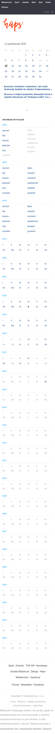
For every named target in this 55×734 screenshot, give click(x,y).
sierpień (31, 173)
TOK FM (30, 665)
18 (47, 66)
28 (19, 76)
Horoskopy (41, 665)
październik (33, 183)
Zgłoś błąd (38, 705)
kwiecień (6, 145)
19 (6, 71)
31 (40, 76)
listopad (31, 188)
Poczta (46, 12)
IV (28, 245)
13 (13, 66)
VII (3, 250)
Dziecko (4, 7)
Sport (17, 2)
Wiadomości (6, 2)
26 (6, 76)
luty (3, 135)
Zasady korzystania (22, 705)
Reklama (21, 701)
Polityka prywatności (36, 701)
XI (37, 250)
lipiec (30, 168)
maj (4, 150)
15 (26, 66)
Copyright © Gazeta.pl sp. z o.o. (27, 696)
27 (13, 76)
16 (33, 66)
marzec (5, 140)
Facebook (38, 684)
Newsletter (26, 684)
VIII (12, 250)
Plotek (48, 2)
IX (20, 250)
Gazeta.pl (35, 677)
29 (26, 76)
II (11, 245)
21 (19, 71)
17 (40, 66)
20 (13, 71)
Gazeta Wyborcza (19, 671)
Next (41, 2)
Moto (34, 2)
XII (45, 250)
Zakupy (34, 671)
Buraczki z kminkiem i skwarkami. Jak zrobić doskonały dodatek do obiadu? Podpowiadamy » (28, 87)
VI (45, 245)
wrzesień (32, 178)
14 (19, 66)
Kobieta (25, 2)
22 (26, 71)
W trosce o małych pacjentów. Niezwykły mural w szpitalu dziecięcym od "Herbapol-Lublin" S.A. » (28, 95)
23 (33, 71)
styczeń (5, 130)
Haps (42, 671)
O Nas (13, 701)
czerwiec (6, 193)
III (20, 245)
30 (33, 76)
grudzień (31, 193)
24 (40, 71)
